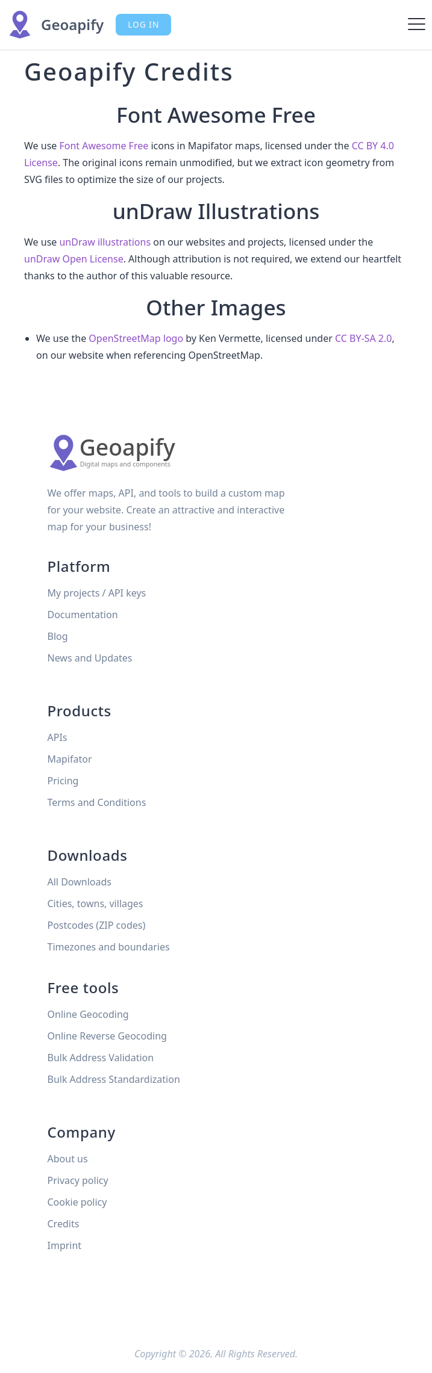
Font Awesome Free (103, 145)
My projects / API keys (97, 593)
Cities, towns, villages (95, 903)
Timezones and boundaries (109, 946)
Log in (143, 24)
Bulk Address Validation (101, 1057)
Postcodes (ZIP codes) (97, 925)
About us (68, 1158)
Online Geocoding (88, 1014)
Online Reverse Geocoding (107, 1036)
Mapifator (70, 759)
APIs (57, 737)
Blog (58, 636)
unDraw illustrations (105, 242)
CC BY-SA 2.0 (363, 338)
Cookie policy (77, 1202)
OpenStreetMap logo (136, 338)
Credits (64, 1223)
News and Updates (90, 658)
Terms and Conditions (97, 802)
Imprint (65, 1245)
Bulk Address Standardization (114, 1079)
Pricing (63, 780)
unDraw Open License (74, 258)
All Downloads (79, 881)
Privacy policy (78, 1180)
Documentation (83, 614)
